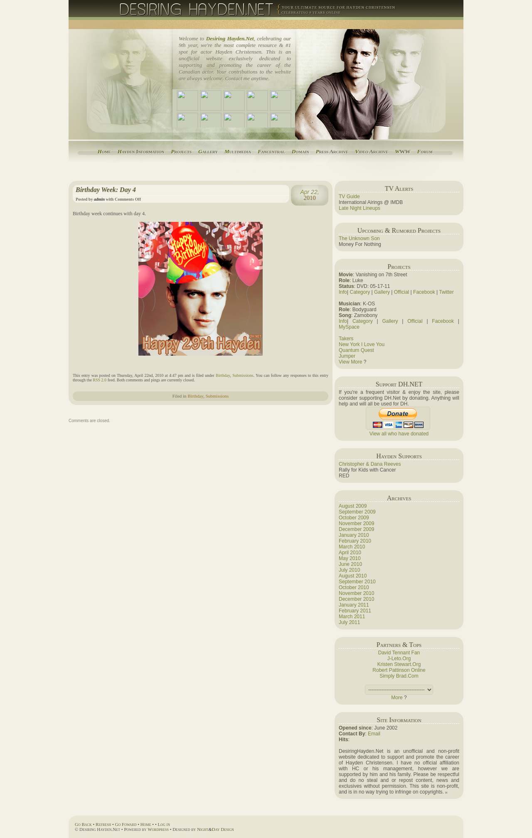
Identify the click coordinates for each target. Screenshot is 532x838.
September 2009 (357, 512)
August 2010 (353, 576)
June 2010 (350, 564)
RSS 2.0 (99, 380)
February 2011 (355, 611)
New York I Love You (361, 344)
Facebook (424, 292)
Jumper (347, 356)
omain (300, 151)
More (396, 697)
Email (374, 734)
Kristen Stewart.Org (399, 664)
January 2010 (354, 535)
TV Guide (349, 196)
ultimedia (237, 151)
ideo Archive (371, 151)
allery (208, 151)
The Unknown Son (359, 238)
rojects (181, 151)
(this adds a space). (399, 690)
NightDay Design (215, 829)
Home (145, 824)
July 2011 (349, 622)
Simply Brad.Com (398, 676)
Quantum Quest (356, 350)
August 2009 (353, 506)
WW (402, 151)
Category (360, 292)
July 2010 (349, 570)
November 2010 (356, 593)
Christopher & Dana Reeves (370, 464)
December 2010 (356, 599)
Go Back (83, 824)
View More (350, 362)
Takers (346, 339)
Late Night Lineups (359, 208)
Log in (164, 824)
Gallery (382, 292)
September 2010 (357, 582)
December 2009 (356, 529)
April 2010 (350, 552)
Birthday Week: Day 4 (106, 189)
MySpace (349, 327)
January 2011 (354, 605)
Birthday (223, 375)
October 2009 (354, 518)
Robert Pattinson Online (398, 670)
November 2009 (356, 523)
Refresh (103, 824)
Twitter (446, 292)
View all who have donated (399, 434)
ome (104, 151)
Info (343, 292)
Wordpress (158, 829)
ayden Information (141, 151)
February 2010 (355, 541)
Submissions (243, 375)
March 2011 (352, 616)
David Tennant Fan (399, 653)
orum (425, 151)
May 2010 (350, 558)
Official (401, 292)
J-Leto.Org (399, 658)
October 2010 (354, 587)
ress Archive (332, 151)
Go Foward (126, 824)
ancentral (271, 151)
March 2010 (352, 547)
